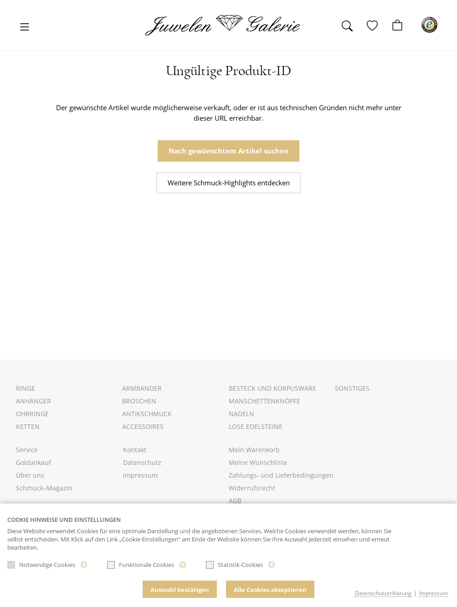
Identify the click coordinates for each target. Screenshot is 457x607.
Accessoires (143, 426)
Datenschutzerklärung (383, 593)
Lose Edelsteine (255, 426)
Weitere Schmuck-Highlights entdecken (229, 182)
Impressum (140, 475)
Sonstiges (352, 388)
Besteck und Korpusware (272, 388)
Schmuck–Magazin (44, 488)
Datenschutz (142, 462)
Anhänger (33, 401)
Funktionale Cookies (140, 565)
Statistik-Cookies (234, 565)
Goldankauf (33, 462)
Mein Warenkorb (254, 449)
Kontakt (134, 449)
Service (27, 449)
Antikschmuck (147, 413)
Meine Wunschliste (258, 462)
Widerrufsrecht (252, 488)
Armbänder (142, 388)
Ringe (25, 388)
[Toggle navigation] (25, 27)
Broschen (139, 401)
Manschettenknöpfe (264, 401)
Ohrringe (32, 413)
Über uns (30, 475)
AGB (235, 500)
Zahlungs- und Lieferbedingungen (281, 475)
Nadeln (241, 413)
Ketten (28, 426)
